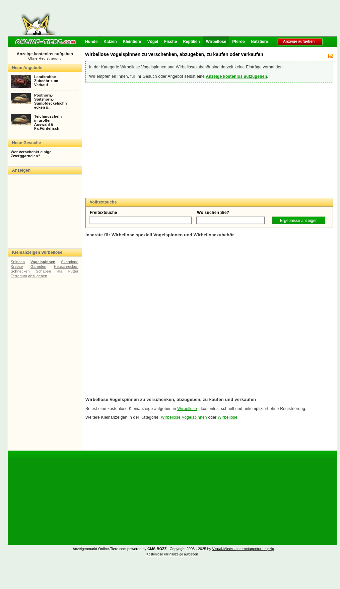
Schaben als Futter (57, 271)
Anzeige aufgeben (299, 41)
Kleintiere (132, 41)
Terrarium (19, 276)
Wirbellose (216, 41)
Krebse (17, 266)
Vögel (152, 41)
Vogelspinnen (42, 262)
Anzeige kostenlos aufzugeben (236, 76)
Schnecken (20, 271)
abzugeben (37, 276)
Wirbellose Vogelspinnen (184, 417)
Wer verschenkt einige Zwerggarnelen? (31, 154)
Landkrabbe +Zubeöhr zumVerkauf (46, 81)
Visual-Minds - (224, 549)
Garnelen (38, 266)
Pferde (238, 41)
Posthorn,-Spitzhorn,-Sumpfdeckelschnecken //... (50, 101)
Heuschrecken (66, 266)
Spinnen (18, 262)
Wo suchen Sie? (213, 212)
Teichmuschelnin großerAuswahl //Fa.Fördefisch (48, 122)
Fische (170, 41)
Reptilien (191, 41)
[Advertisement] (198, 20)
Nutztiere (259, 41)
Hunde (91, 41)
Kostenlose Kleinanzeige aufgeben (172, 554)
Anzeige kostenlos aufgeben (45, 54)
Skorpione (69, 262)
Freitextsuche (103, 212)
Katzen (110, 41)
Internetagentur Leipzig (255, 549)
